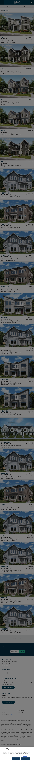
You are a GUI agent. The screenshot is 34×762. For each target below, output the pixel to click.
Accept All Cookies (16, 758)
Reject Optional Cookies (26, 758)
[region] (17, 754)
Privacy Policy (25, 756)
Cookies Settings (5, 758)
